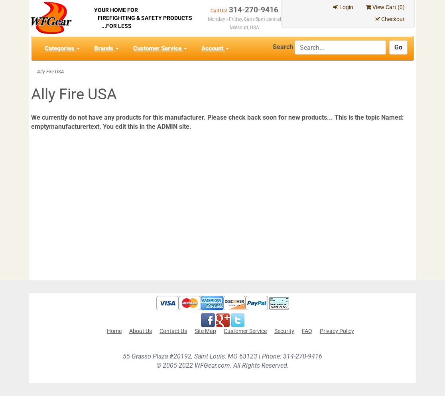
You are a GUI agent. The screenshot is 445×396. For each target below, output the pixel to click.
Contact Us (173, 331)
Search (283, 47)
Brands (106, 48)
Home (114, 331)
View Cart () (385, 7)
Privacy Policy (337, 331)
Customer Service (160, 48)
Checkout (390, 19)
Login (343, 7)
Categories (62, 48)
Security (284, 331)
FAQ (307, 331)
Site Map (205, 331)
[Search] (340, 47)
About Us (140, 331)
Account (215, 48)
